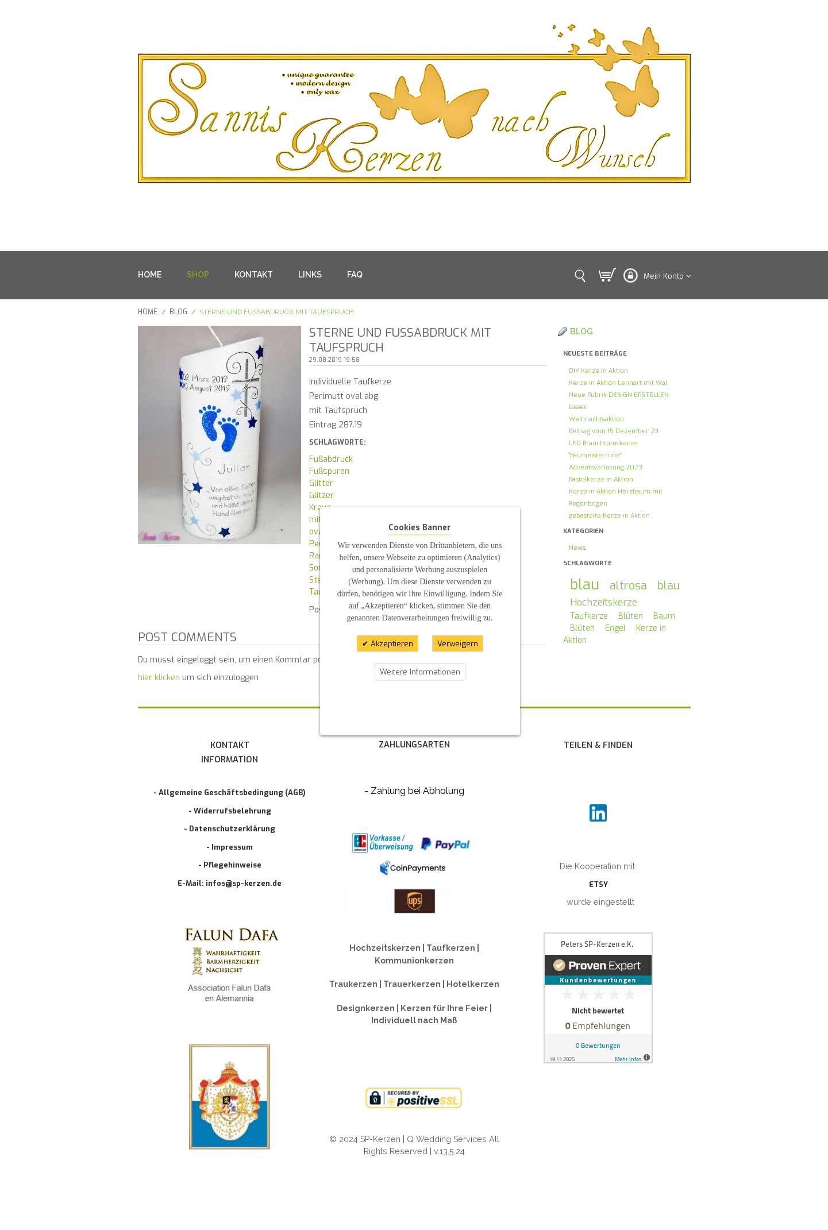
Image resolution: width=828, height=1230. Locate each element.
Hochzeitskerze (603, 602)
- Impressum (229, 847)
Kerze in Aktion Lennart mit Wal (618, 383)
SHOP (198, 274)
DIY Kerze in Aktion (598, 371)
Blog (178, 312)
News (577, 547)
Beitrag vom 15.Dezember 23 (613, 431)
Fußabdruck (331, 459)
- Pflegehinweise (229, 865)
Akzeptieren (390, 643)
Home (147, 312)
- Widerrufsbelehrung (229, 811)
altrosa (628, 585)
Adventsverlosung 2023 (605, 467)
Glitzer (321, 495)
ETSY (598, 884)
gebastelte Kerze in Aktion (609, 515)
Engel (615, 628)
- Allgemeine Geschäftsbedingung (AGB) (229, 792)
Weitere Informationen (420, 672)
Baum (664, 616)
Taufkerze (589, 616)
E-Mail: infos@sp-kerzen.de (230, 883)
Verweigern (457, 643)
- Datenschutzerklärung (229, 829)
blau (584, 584)
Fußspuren (329, 471)
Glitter (321, 483)
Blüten (630, 616)
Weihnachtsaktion (596, 419)
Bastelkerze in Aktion (601, 479)
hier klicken (159, 677)
